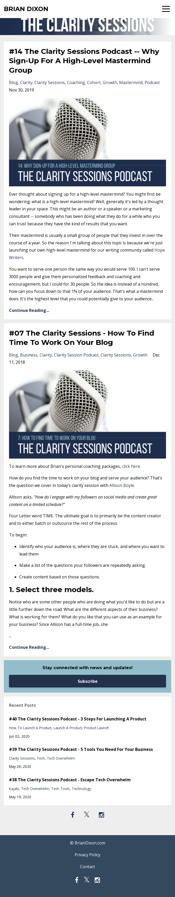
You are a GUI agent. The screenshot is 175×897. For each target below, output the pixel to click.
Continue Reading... (29, 310)
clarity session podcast (76, 355)
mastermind (131, 82)
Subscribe (88, 681)
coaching (76, 82)
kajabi (14, 788)
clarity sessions (49, 82)
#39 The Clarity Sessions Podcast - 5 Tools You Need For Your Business (81, 749)
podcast (152, 82)
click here (131, 466)
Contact (87, 866)
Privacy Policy (87, 855)
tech (41, 758)
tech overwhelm (61, 758)
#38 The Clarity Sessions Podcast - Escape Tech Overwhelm (70, 780)
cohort (94, 82)
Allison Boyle (121, 485)
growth (110, 82)
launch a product (68, 727)
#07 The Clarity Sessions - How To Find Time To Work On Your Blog (81, 338)
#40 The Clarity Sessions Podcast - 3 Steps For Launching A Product (77, 719)
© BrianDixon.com (87, 843)
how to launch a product (30, 727)
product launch (96, 727)
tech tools (60, 788)
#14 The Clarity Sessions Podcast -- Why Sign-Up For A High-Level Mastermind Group (84, 60)
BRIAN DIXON (26, 9)
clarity (26, 82)
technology (81, 788)
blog (13, 82)
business (29, 355)
